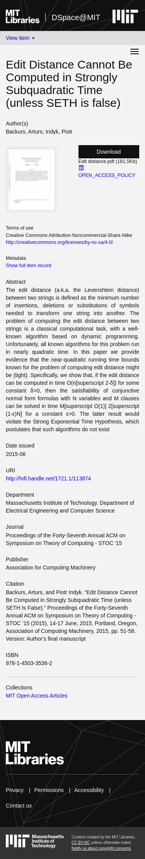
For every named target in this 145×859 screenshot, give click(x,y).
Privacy (15, 790)
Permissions (48, 790)
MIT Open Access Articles (36, 696)
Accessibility (89, 790)
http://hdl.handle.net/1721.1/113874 (48, 478)
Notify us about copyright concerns (101, 848)
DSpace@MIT (75, 17)
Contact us (19, 805)
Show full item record (28, 265)
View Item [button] (20, 38)
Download (109, 152)
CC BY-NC (81, 842)
